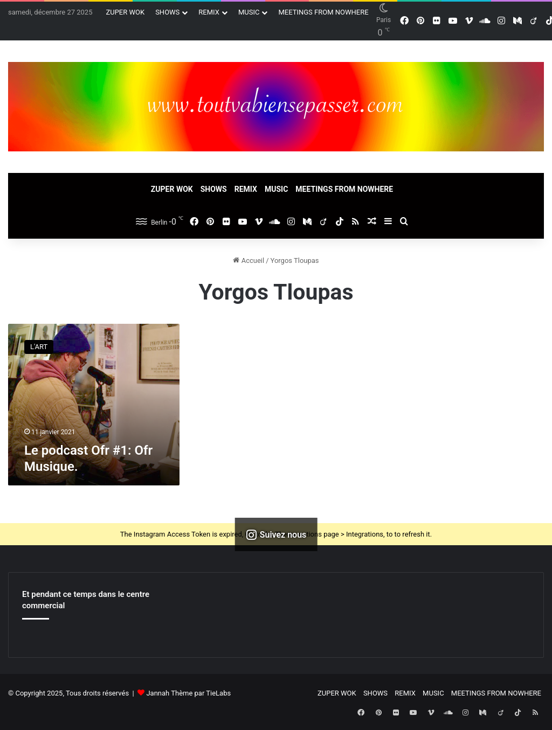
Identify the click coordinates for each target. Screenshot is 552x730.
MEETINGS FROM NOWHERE (323, 12)
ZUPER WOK (125, 12)
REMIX (208, 12)
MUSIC (249, 12)
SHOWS (167, 12)
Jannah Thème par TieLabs (188, 693)
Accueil (248, 260)
